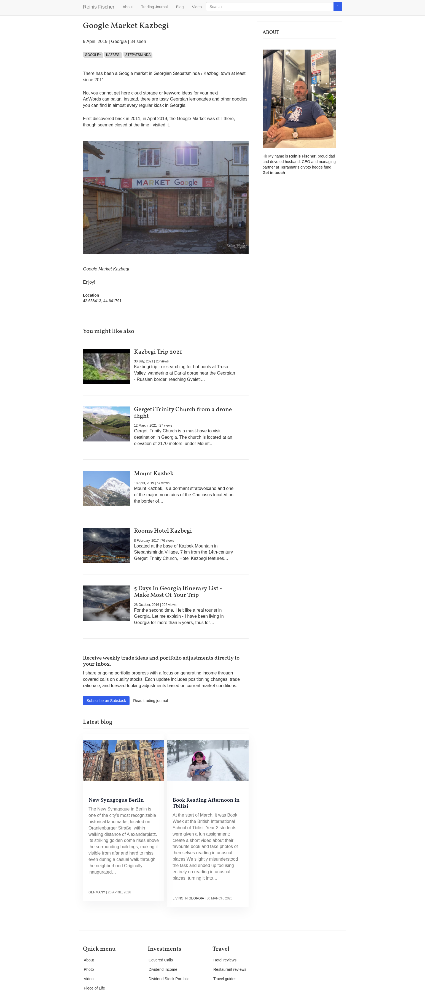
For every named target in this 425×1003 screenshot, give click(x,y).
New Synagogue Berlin (116, 800)
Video (197, 7)
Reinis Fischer (98, 7)
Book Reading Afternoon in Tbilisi (206, 803)
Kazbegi (113, 55)
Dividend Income (163, 969)
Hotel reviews (224, 960)
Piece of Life (94, 988)
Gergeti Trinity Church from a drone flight (183, 413)
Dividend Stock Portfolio (169, 979)
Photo (89, 969)
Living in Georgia (188, 898)
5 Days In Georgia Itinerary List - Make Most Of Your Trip (178, 592)
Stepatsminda (138, 55)
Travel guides (224, 979)
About (128, 7)
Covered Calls (161, 960)
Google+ (93, 55)
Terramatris (290, 167)
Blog (180, 7)
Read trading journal (150, 700)
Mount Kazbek (154, 474)
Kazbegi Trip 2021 (158, 352)
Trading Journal (154, 7)
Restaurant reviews (229, 969)
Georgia (119, 41)
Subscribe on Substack (106, 700)
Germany (96, 892)
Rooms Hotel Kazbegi (163, 531)
